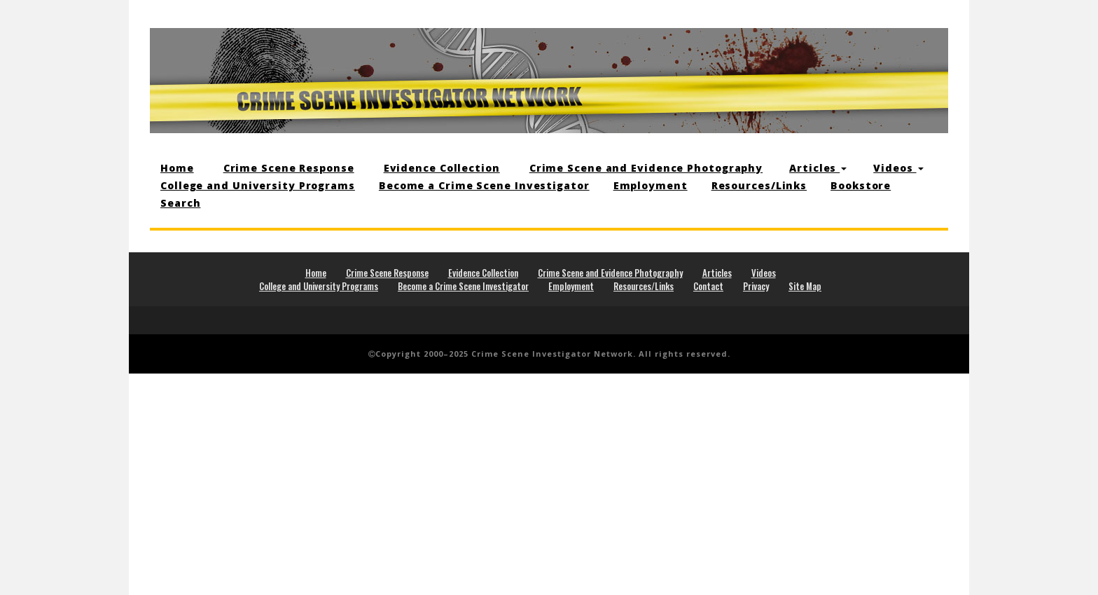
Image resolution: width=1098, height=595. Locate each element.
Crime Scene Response (288, 168)
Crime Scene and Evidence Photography (646, 168)
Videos (898, 168)
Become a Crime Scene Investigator (484, 185)
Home (177, 168)
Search (180, 203)
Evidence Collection (442, 168)
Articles (818, 168)
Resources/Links (759, 185)
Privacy (756, 286)
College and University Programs (257, 185)
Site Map (804, 286)
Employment (650, 185)
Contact (708, 286)
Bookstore (861, 185)
